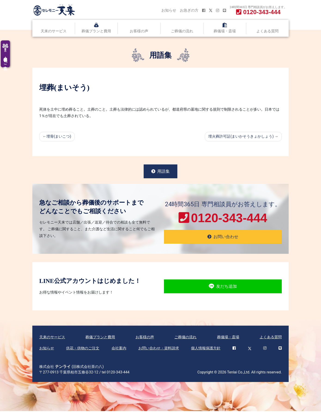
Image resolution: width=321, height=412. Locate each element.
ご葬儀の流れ (182, 31)
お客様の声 (139, 31)
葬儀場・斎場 (225, 31)
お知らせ (168, 10)
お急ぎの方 (189, 10)
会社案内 (119, 349)
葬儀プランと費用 (96, 31)
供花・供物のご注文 (82, 349)
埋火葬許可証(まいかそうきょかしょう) (241, 136)
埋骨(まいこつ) (58, 136)
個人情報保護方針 (206, 349)
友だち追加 (223, 287)
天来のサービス (54, 31)
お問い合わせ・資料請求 (158, 349)
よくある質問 (267, 31)
